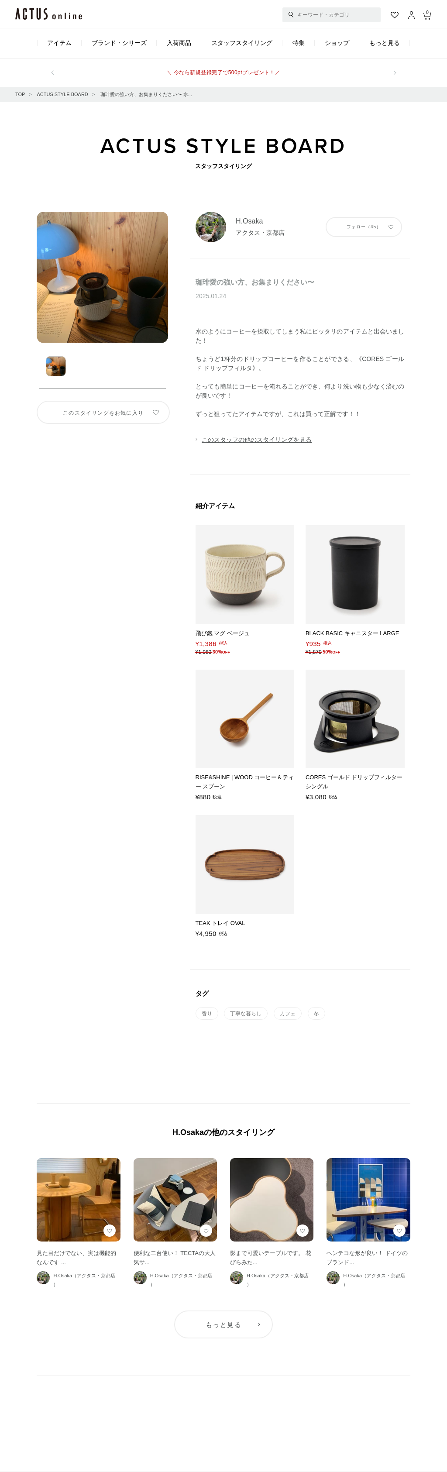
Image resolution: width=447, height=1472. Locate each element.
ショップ (337, 42)
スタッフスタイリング (241, 42)
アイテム (59, 42)
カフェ (288, 1014)
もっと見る (384, 42)
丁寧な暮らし (245, 1014)
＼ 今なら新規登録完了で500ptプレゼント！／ (224, 72)
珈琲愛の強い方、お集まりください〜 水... (146, 94)
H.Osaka (249, 221)
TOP (20, 94)
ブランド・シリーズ (119, 42)
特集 (298, 42)
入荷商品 (179, 42)
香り (207, 1014)
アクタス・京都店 (260, 232)
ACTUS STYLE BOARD (62, 94)
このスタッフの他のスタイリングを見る (257, 439)
